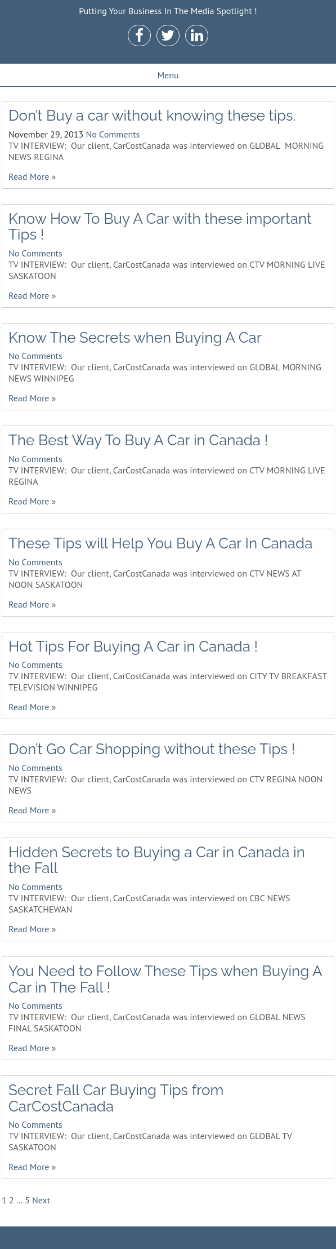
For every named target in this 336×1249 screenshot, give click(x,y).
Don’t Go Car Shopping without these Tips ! (151, 749)
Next (41, 1200)
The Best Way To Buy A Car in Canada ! (138, 440)
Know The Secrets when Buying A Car (135, 337)
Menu (167, 75)
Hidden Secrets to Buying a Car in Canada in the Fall (156, 860)
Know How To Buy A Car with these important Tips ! (160, 226)
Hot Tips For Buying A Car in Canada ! (133, 646)
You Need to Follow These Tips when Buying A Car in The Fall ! (165, 979)
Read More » (32, 176)
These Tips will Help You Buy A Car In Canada (160, 543)
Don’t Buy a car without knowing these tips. (151, 115)
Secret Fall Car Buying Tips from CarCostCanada (115, 1098)
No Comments (113, 134)
